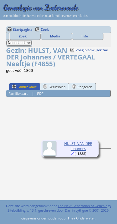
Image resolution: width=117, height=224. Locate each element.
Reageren (82, 86)
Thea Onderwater (81, 218)
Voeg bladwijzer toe (92, 50)
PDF (40, 93)
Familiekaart (24, 86)
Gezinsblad (54, 86)
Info (84, 36)
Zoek (45, 29)
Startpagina (22, 29)
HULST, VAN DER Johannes (78, 146)
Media (55, 36)
